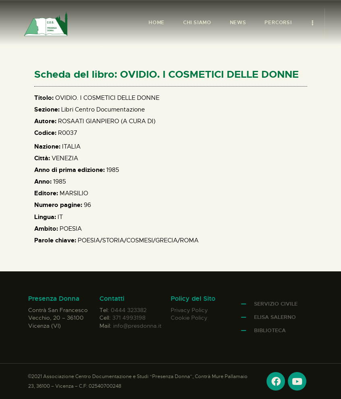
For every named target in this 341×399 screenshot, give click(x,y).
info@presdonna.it (137, 325)
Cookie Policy (189, 317)
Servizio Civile (276, 303)
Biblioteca (270, 330)
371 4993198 (128, 317)
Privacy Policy (189, 310)
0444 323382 (129, 310)
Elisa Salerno (275, 317)
